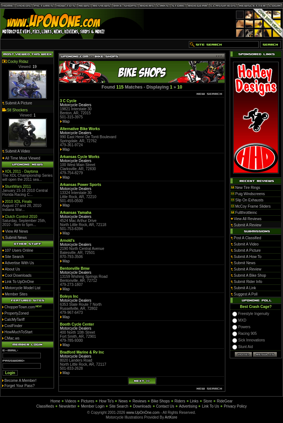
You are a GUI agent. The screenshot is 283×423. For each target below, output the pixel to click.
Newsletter (67, 406)
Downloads (142, 406)
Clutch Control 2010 (21, 217)
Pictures (87, 401)
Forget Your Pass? (19, 386)
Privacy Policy (235, 406)
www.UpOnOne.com (143, 413)
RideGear (225, 401)
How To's (106, 401)
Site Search (118, 406)
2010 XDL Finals (18, 202)
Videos (70, 401)
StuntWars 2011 (18, 186)
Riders (180, 401)
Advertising (188, 406)
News (123, 401)
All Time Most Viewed (22, 158)
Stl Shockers (17, 110)
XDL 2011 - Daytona (21, 171)
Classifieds (45, 406)
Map (65, 121)
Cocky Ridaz (18, 62)
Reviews (139, 401)
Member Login (92, 406)
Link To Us (210, 406)
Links (194, 401)
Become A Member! (20, 381)
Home (55, 401)
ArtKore (171, 417)
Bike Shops (160, 401)
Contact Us (165, 406)
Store (207, 401)
